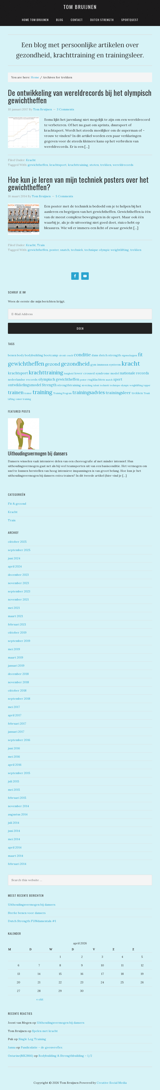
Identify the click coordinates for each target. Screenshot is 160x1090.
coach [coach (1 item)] (70, 355)
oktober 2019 (17, 632)
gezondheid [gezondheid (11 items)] (75, 363)
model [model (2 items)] (114, 373)
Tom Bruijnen (80, 6)
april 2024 (15, 566)
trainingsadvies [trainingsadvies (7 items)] (88, 392)
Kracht (31, 160)
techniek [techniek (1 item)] (104, 385)
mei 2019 (14, 649)
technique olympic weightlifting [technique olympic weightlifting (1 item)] (126, 385)
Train (41, 245)
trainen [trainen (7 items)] (16, 392)
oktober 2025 (17, 542)
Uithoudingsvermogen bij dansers (38, 453)
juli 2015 (13, 781)
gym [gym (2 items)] (93, 364)
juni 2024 (14, 558)
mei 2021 (14, 608)
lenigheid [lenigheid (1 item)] (69, 373)
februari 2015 (17, 798)
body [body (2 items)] (20, 355)
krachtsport (57, 165)
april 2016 (14, 765)
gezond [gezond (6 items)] (52, 364)
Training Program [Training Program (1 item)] (62, 393)
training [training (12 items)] (42, 392)
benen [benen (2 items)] (12, 355)
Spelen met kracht (45, 1031)
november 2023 (18, 583)
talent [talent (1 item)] (96, 385)
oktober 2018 (17, 690)
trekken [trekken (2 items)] (137, 393)
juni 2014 (14, 831)
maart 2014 (15, 856)
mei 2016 (14, 756)
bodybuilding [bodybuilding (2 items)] (34, 355)
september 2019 (19, 641)
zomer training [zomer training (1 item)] (23, 399)
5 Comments (64, 196)
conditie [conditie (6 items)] (82, 355)
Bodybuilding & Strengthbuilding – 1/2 (65, 1056)
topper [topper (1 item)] (147, 385)
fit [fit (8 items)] (140, 354)
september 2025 (19, 550)
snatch (64, 250)
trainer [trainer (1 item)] (28, 393)
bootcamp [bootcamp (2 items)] (51, 355)
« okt (39, 999)
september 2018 (19, 698)
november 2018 (18, 682)
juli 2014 (13, 823)
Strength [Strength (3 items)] (49, 385)
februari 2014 (17, 864)
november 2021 (18, 599)
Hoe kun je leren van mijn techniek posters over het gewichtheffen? (78, 183)
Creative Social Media (112, 1083)
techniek (77, 250)
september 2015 (19, 773)
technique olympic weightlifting (106, 250)
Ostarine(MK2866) (20, 1056)
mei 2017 (14, 707)
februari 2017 (17, 723)
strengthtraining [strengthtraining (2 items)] (69, 385)
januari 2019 (16, 665)
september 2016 (19, 740)
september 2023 (19, 591)
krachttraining (78, 165)
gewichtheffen (38, 165)
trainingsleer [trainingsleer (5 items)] (118, 392)
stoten (94, 165)
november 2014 (18, 806)
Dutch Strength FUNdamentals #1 (32, 921)
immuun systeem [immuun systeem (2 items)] (109, 364)
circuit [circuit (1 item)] (62, 355)
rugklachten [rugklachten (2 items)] (96, 379)
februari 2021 (17, 624)
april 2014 (14, 847)
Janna (11, 1047)
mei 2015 (14, 790)
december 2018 (18, 674)
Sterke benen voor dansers (27, 913)
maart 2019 (15, 657)
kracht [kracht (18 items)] (130, 363)
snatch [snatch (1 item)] (109, 379)
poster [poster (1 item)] (83, 379)
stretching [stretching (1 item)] (87, 385)
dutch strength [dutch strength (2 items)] (110, 355)
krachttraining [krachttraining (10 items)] (46, 372)
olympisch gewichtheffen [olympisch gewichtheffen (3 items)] (58, 379)
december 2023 (18, 575)
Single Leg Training (32, 1039)
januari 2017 (16, 732)
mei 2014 (14, 839)
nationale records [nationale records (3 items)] (134, 373)
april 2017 (14, 715)
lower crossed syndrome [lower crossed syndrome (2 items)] (92, 373)
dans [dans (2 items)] (95, 355)
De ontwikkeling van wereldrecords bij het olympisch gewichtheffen (79, 96)
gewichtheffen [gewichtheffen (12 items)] (26, 363)
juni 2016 (14, 748)
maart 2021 (15, 616)
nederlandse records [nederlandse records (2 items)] (23, 379)
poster (54, 250)
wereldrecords (123, 165)
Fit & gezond (17, 504)
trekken (105, 165)
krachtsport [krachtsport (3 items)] (18, 373)
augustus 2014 (18, 814)
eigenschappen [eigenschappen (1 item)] (129, 355)
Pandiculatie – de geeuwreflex (41, 1047)
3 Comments (65, 109)
